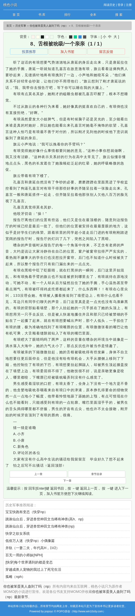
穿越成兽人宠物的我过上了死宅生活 (33, 569)
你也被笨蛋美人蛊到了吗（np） (49, 25)
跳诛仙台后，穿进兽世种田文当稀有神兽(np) (39, 526)
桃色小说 (10, 5)
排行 (67, 14)
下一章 (67, 480)
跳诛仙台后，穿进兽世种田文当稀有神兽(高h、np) (44, 519)
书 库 (41, 14)
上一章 (38, 474)
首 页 (16, 14)
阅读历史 (109, 4)
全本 (93, 14)
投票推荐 (29, 52)
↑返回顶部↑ (55, 465)
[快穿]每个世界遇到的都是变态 (29, 562)
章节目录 (96, 474)
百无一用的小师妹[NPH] (24, 555)
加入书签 (67, 52)
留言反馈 (106, 52)
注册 (129, 4)
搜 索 (118, 14)
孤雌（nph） (15, 577)
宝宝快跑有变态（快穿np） (26, 512)
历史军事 (20, 25)
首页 (9, 25)
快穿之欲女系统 (17, 534)
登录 (120, 4)
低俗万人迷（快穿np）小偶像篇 (30, 541)
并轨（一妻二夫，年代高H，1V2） (32, 548)
